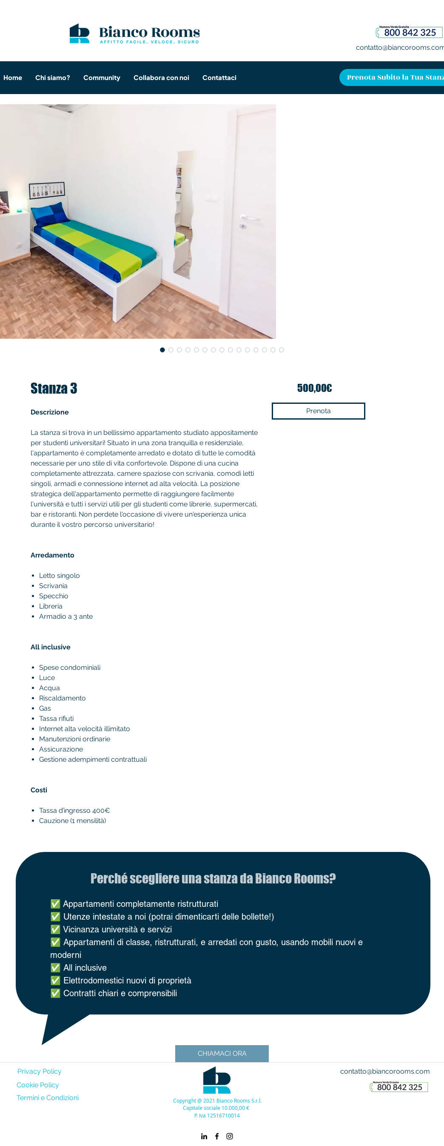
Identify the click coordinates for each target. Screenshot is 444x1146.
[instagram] (229, 1136)
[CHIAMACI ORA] (222, 1053)
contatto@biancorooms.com (385, 1071)
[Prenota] (318, 411)
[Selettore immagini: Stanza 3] (162, 350)
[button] (102, 77)
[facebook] (217, 1136)
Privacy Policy (39, 1071)
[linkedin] (204, 1136)
